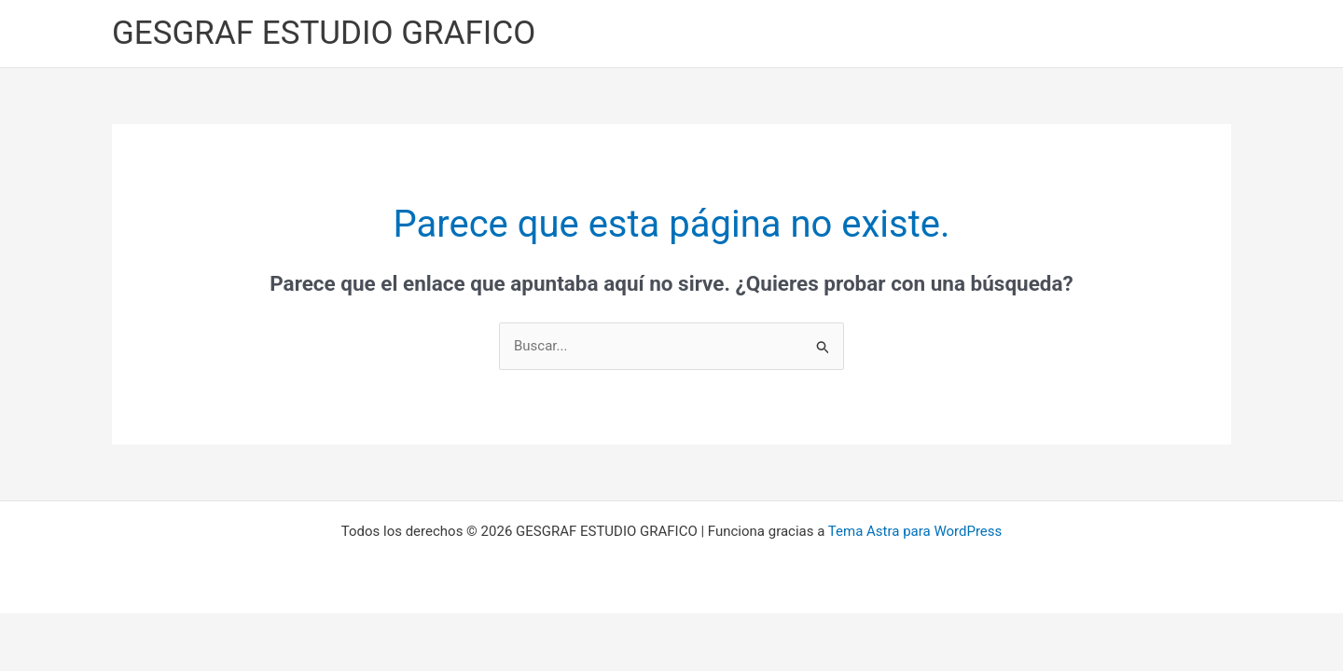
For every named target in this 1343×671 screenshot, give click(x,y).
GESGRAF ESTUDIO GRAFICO (323, 33)
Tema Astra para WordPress (915, 531)
